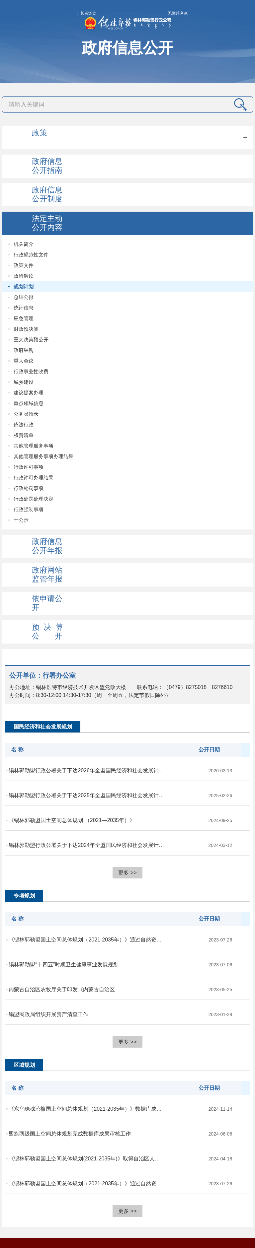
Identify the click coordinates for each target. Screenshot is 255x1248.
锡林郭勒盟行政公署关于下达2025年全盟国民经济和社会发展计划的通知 (87, 795)
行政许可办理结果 (33, 477)
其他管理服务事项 (33, 446)
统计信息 (24, 308)
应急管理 (24, 318)
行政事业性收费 (31, 371)
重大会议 (24, 361)
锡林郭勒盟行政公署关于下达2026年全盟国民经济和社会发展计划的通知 (87, 770)
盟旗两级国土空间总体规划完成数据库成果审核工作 (70, 1134)
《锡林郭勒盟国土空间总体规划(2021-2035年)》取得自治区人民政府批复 (87, 1158)
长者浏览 (88, 13)
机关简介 (24, 244)
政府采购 (24, 350)
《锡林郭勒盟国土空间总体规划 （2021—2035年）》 (72, 820)
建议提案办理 (28, 392)
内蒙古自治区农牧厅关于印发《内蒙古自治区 (62, 989)
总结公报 (24, 297)
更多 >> (127, 872)
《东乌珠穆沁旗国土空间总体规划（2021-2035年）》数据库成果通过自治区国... (87, 1109)
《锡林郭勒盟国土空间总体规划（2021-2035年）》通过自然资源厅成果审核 (87, 939)
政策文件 (24, 265)
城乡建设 (24, 382)
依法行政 (24, 424)
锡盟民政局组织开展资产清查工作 (48, 1014)
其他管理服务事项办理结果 (43, 456)
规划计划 (24, 286)
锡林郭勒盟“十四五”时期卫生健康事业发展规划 (64, 964)
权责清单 (24, 435)
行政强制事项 (28, 509)
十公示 (21, 520)
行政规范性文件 (31, 254)
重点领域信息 (28, 403)
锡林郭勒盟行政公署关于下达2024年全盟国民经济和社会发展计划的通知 (87, 845)
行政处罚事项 (28, 488)
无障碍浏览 (178, 13)
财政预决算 (26, 329)
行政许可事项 (28, 467)
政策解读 (24, 276)
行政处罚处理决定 (33, 499)
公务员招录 (26, 414)
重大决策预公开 (31, 339)
